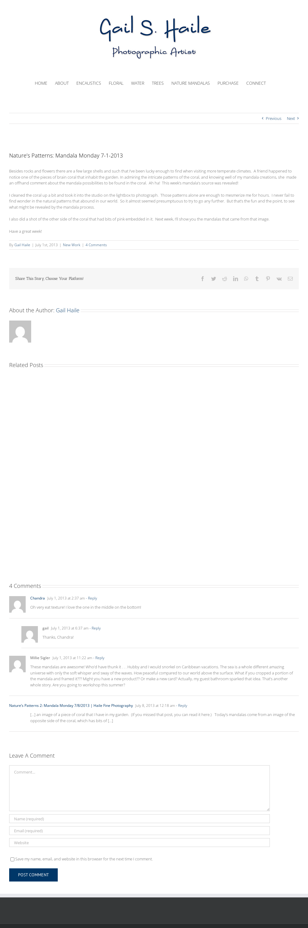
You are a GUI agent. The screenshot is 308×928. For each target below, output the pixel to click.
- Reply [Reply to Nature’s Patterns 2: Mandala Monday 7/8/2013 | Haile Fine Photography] (181, 705)
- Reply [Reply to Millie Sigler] (98, 657)
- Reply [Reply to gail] (95, 628)
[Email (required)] (139, 830)
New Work (71, 244)
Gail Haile (22, 244)
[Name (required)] (139, 818)
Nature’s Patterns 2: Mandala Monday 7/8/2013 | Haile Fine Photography (71, 705)
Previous (273, 118)
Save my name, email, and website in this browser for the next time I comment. (84, 859)
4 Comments (96, 244)
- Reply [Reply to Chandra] (91, 598)
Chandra (37, 598)
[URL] (139, 842)
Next (291, 118)
